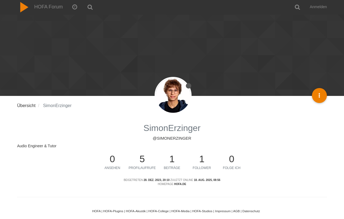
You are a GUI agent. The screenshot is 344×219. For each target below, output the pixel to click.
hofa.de (180, 184)
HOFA (96, 211)
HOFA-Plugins (113, 211)
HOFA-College (158, 211)
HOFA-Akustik (136, 211)
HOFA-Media (180, 211)
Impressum (223, 211)
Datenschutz (251, 211)
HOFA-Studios (202, 211)
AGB (236, 211)
